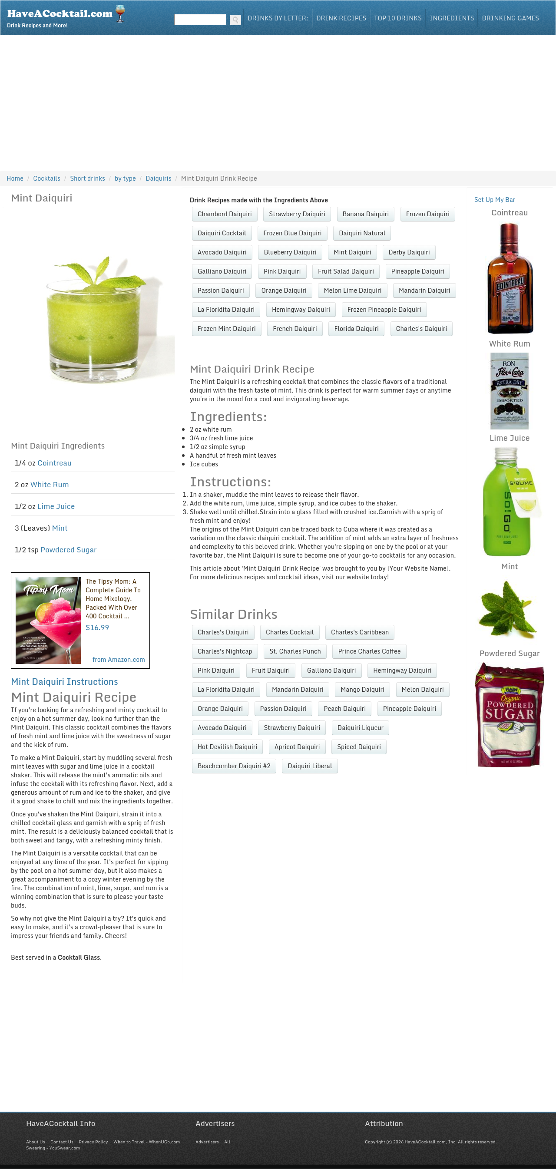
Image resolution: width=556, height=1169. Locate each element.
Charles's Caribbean (360, 632)
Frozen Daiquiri (428, 214)
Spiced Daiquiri (359, 747)
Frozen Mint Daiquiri (227, 329)
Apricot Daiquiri (297, 747)
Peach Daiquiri (345, 708)
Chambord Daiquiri (225, 214)
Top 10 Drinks (398, 18)
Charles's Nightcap (225, 651)
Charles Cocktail (290, 632)
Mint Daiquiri (352, 252)
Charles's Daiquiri (421, 329)
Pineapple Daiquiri (417, 271)
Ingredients (452, 18)
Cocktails (46, 178)
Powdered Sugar (68, 549)
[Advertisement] (278, 101)
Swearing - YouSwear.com (53, 1147)
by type (125, 178)
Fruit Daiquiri (271, 670)
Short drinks (87, 178)
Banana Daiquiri (366, 214)
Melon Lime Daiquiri (352, 290)
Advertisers (207, 1141)
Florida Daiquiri (356, 329)
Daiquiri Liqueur (361, 728)
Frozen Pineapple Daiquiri (384, 309)
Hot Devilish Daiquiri (228, 747)
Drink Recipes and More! (69, 15)
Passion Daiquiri (221, 290)
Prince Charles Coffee (369, 651)
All (227, 1141)
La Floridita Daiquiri (226, 309)
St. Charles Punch (295, 651)
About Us (35, 1141)
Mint (59, 528)
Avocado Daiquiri (222, 252)
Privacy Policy (93, 1141)
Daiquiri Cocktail (222, 233)
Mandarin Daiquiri (424, 290)
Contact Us (61, 1141)
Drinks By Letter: (278, 18)
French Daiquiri (295, 329)
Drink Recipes (341, 18)
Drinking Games (510, 18)
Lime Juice (56, 506)
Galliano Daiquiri (222, 271)
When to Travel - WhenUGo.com (146, 1141)
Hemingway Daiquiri (301, 309)
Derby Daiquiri (409, 252)
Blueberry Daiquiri (290, 252)
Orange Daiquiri (283, 290)
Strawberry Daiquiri (297, 214)
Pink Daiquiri (282, 271)
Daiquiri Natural (362, 233)
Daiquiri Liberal (310, 766)
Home (15, 178)
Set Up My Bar (495, 200)
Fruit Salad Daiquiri (346, 271)
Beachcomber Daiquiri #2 (234, 766)
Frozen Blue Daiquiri (292, 233)
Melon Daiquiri (423, 689)
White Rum (49, 484)
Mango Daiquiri (362, 689)
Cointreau (54, 463)
